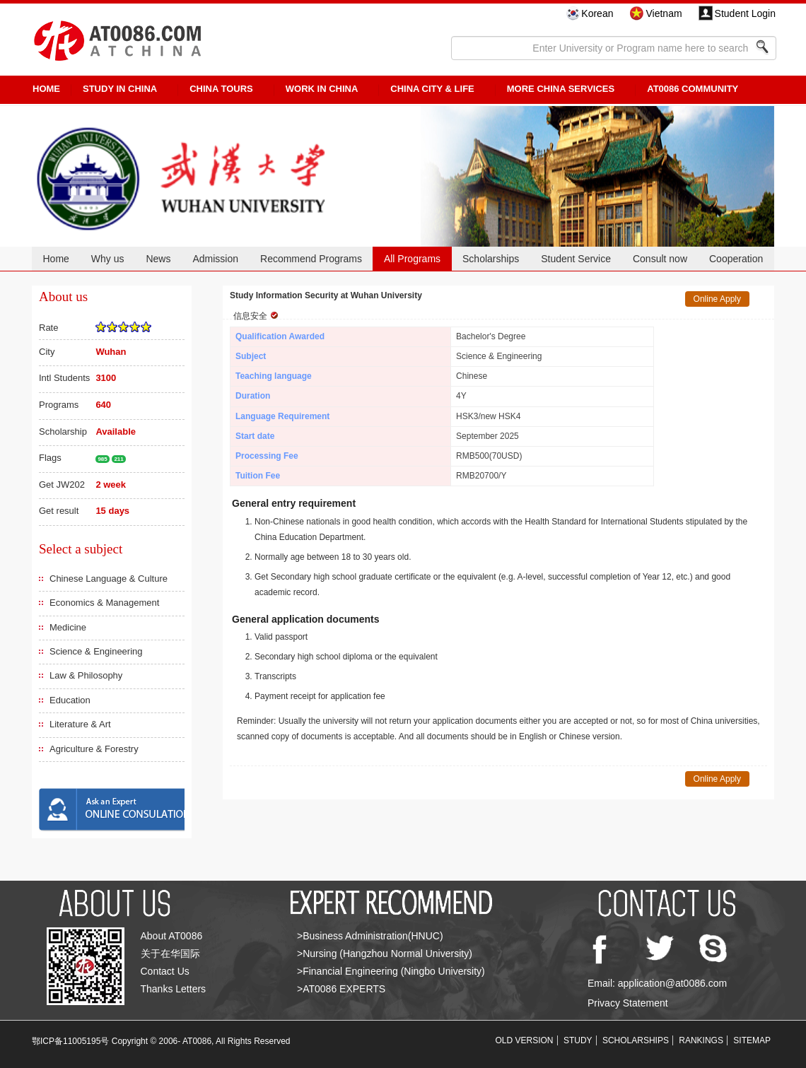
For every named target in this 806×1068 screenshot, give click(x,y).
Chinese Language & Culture (108, 578)
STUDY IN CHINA (120, 88)
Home (55, 258)
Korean (597, 13)
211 (118, 459)
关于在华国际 (170, 953)
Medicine (67, 627)
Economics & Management (104, 602)
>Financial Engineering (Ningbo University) (391, 971)
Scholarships (490, 258)
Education (69, 700)
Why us (107, 258)
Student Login (745, 13)
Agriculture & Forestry (94, 749)
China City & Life (432, 88)
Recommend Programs (311, 258)
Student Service (576, 258)
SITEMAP (752, 1040)
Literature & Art (80, 724)
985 (102, 459)
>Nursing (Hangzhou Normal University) (384, 953)
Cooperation (736, 258)
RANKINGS (701, 1040)
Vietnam (664, 13)
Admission (215, 258)
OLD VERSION (525, 1040)
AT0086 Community (692, 88)
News (158, 258)
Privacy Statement (628, 1003)
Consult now (660, 258)
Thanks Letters (173, 988)
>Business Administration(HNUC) (370, 935)
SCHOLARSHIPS (635, 1040)
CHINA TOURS (221, 88)
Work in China (322, 88)
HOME (46, 88)
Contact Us (165, 971)
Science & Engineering (96, 651)
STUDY (577, 1040)
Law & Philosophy (85, 675)
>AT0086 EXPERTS (341, 988)
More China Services (560, 88)
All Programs (412, 258)
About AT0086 (172, 935)
